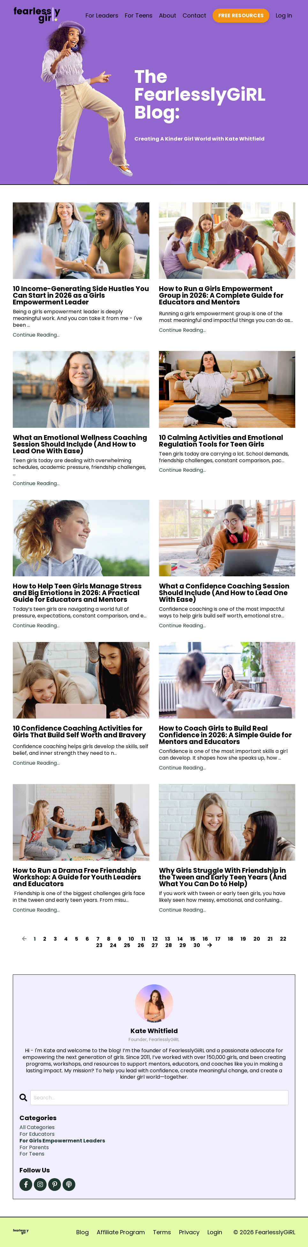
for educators (37, 1134)
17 (218, 939)
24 (113, 945)
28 (168, 945)
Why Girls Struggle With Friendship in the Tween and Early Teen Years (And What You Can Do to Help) (223, 877)
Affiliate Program (121, 1232)
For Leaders (102, 15)
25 (127, 945)
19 (243, 939)
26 (141, 945)
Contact (194, 15)
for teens (31, 1154)
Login (214, 1232)
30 (196, 945)
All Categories (37, 1127)
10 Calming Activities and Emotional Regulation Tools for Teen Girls (221, 441)
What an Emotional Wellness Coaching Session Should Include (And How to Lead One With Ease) (80, 444)
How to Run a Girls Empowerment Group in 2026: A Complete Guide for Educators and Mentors (221, 295)
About (167, 15)
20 (256, 939)
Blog (82, 1232)
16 (205, 939)
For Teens (139, 15)
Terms (162, 1232)
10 (131, 939)
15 (192, 939)
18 (230, 939)
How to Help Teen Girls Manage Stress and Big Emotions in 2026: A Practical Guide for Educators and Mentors (77, 593)
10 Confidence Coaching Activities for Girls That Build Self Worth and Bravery (79, 731)
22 (283, 939)
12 (155, 939)
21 (270, 939)
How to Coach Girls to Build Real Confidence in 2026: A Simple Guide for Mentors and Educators (225, 735)
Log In (284, 15)
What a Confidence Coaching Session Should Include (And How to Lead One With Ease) (224, 593)
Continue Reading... (36, 335)
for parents (34, 1147)
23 (99, 945)
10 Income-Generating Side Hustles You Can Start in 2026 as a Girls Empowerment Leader (81, 295)
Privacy (189, 1232)
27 (155, 945)
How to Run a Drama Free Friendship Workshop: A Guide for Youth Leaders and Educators (77, 877)
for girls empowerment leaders (62, 1141)
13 (167, 939)
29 (182, 945)
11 (143, 939)
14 (180, 939)
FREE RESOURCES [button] (241, 15)
